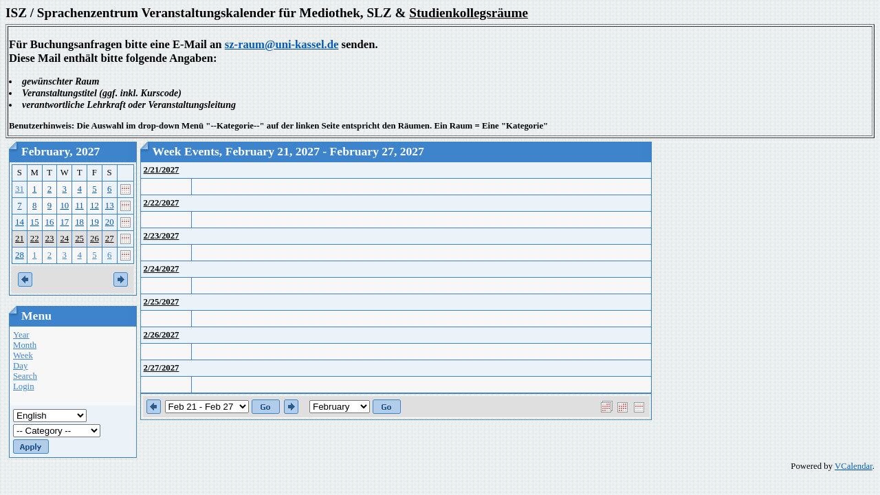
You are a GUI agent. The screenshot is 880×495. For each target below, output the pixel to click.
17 (64, 222)
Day (20, 366)
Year (21, 335)
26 (94, 238)
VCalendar (853, 466)
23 (49, 238)
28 (19, 255)
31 (19, 189)
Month (24, 345)
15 (34, 222)
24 (64, 238)
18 (79, 222)
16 (49, 222)
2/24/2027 (161, 269)
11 (79, 205)
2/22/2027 (161, 203)
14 (19, 222)
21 (19, 238)
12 (94, 205)
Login (23, 386)
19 (94, 222)
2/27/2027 (161, 368)
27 (109, 238)
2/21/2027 (161, 170)
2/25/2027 (161, 302)
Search (25, 376)
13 (109, 205)
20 (109, 222)
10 (64, 205)
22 (34, 238)
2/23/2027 (161, 236)
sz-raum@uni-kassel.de (282, 44)
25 (79, 238)
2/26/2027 (161, 335)
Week (23, 355)
